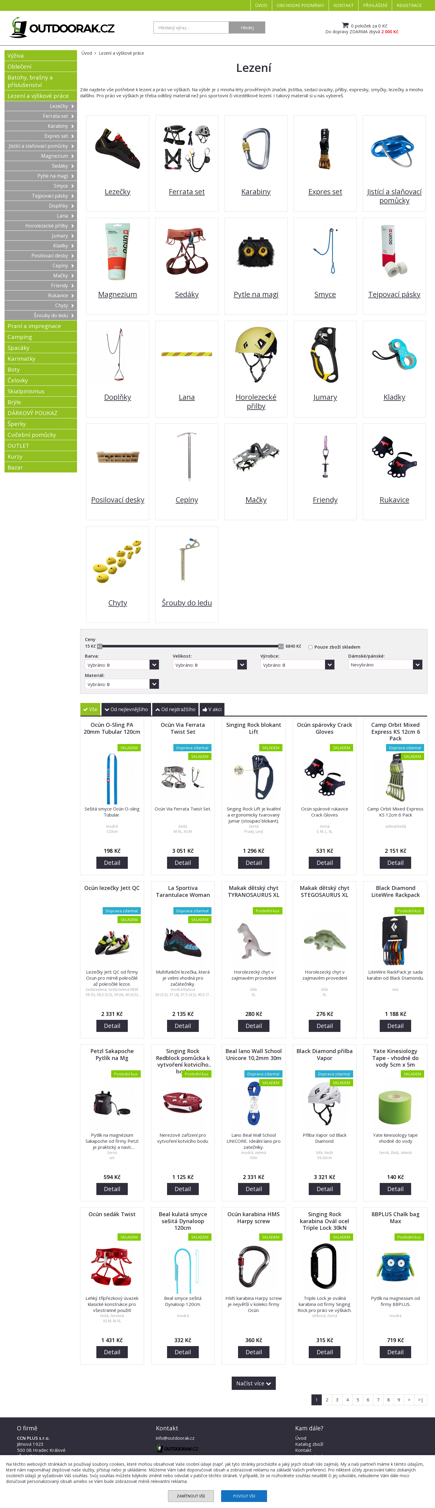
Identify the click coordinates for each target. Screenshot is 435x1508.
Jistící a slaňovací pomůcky (41, 146)
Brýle (14, 402)
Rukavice (61, 295)
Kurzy (15, 456)
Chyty (64, 305)
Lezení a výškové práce (38, 95)
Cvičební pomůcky (32, 434)
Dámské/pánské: (366, 656)
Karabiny (61, 126)
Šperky (17, 423)
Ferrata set (58, 116)
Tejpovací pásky (53, 195)
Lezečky (62, 106)
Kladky (63, 245)
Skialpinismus (26, 391)
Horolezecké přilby (49, 225)
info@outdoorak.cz (175, 1438)
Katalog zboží (309, 1444)
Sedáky (63, 166)
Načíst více (253, 1383)
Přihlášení (375, 5)
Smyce (64, 185)
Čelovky (18, 380)
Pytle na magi (55, 175)
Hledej (247, 27)
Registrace (409, 5)
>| (421, 1400)
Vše (90, 709)
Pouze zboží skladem (337, 647)
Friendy (62, 285)
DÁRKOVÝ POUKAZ (32, 413)
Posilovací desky (52, 255)
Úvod (261, 5)
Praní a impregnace (34, 326)
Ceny (90, 639)
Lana (65, 215)
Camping (20, 336)
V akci (212, 709)
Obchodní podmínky (300, 5)
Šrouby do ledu (54, 315)
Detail (112, 863)
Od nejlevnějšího (126, 709)
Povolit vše (244, 1496)
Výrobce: (269, 656)
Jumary (63, 235)
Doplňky (61, 205)
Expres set (59, 136)
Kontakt (344, 5)
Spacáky (18, 347)
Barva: (92, 656)
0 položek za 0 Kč (363, 25)
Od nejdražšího (175, 709)
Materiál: (95, 675)
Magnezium (57, 156)
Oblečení (19, 66)
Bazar (15, 467)
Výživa (16, 55)
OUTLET (18, 445)
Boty (14, 369)
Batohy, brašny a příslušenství (30, 81)
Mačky (63, 275)
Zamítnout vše (191, 1496)
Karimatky (21, 358)
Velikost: (182, 656)
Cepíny (63, 265)
